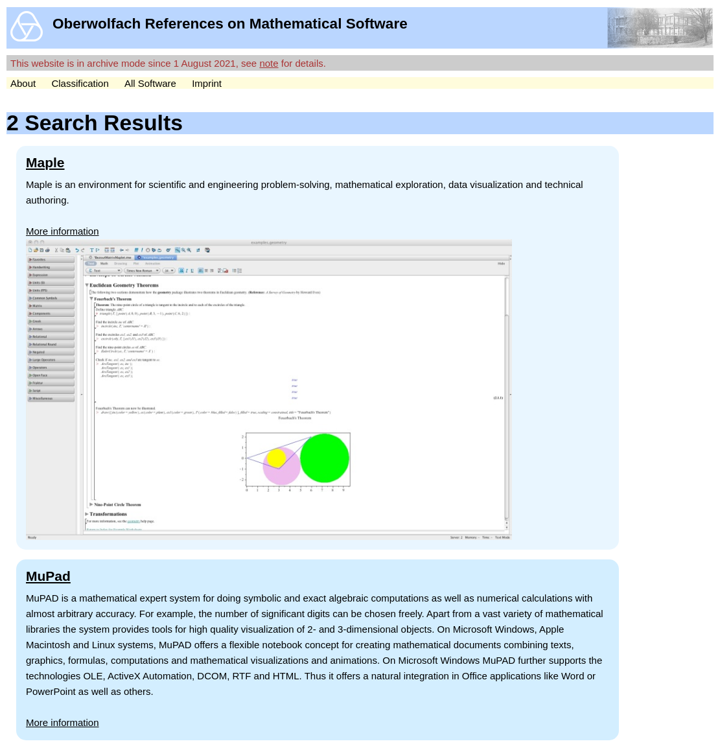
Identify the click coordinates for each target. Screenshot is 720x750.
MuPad (48, 575)
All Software (150, 83)
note (268, 63)
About (23, 83)
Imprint (207, 83)
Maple (45, 162)
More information (62, 231)
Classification (79, 83)
